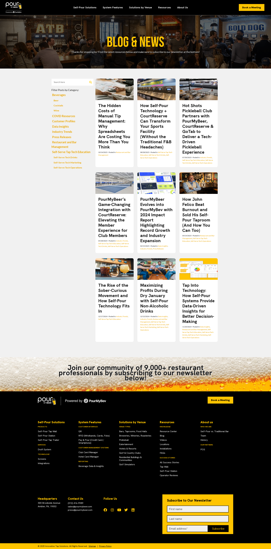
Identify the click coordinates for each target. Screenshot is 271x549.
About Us (182, 7)
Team (203, 435)
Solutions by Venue (140, 7)
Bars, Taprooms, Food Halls (133, 431)
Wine (56, 110)
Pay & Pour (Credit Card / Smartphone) (91, 441)
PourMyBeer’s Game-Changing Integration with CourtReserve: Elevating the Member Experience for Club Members (114, 217)
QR (80, 431)
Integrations (44, 463)
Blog (162, 435)
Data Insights (60, 126)
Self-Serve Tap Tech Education (71, 152)
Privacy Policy (105, 546)
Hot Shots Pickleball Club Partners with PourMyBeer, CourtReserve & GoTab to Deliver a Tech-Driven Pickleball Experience (198, 129)
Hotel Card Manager (88, 456)
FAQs (162, 452)
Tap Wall (164, 466)
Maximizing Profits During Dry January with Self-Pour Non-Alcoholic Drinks (154, 298)
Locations (164, 444)
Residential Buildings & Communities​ (130, 459)
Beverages (59, 95)
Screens (42, 458)
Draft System (44, 449)
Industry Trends (62, 131)
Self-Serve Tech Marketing (67, 162)
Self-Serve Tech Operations (68, 167)
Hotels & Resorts (127, 448)
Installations (166, 448)
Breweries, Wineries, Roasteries (135, 435)
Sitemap (92, 546)
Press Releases (61, 137)
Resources (164, 7)
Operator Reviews (169, 475)
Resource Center (168, 431)
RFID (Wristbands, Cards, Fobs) (94, 435)
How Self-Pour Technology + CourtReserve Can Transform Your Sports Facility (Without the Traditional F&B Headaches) (155, 126)
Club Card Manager (88, 452)
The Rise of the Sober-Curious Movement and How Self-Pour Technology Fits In (114, 298)
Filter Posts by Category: (65, 90)
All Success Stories (169, 462)
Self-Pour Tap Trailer (48, 439)
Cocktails (58, 105)
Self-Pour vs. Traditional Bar (214, 431)
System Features (113, 7)
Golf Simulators (127, 464)
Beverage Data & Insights (91, 466)
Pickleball (124, 439)
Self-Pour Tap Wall (47, 431)
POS (202, 449)
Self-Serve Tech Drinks (65, 157)
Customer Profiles (63, 121)
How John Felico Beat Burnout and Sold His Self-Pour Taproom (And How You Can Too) (196, 214)
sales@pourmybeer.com (80, 506)
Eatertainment (126, 444)
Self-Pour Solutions (84, 7)
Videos (163, 439)
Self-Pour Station (46, 435)
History (204, 439)
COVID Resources (63, 116)
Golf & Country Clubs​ (130, 452)
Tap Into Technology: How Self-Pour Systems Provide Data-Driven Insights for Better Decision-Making (198, 303)
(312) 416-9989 (75, 503)
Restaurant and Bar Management (194, 329)
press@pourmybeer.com (80, 509)
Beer (56, 100)
